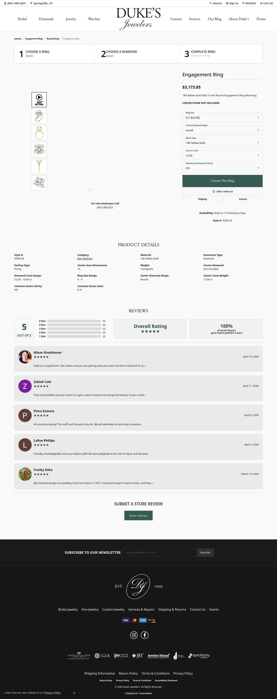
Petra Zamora (44, 411)
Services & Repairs (141, 609)
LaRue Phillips (44, 440)
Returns (243, 199)
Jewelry (71, 19)
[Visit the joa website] (179, 656)
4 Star (42, 324)
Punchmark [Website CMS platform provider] (145, 693)
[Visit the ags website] (79, 656)
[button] (216, 3)
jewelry (17, 38)
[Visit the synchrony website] (199, 656)
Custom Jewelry (113, 609)
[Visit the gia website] (102, 656)
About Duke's (239, 19)
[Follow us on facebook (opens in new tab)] (144, 635)
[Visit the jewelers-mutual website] (159, 656)
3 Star (42, 328)
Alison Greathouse (48, 352)
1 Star (42, 336)
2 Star (42, 332)
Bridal (22, 19)
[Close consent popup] (74, 693)
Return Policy (128, 673)
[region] (104, 141)
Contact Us (197, 609)
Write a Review (138, 515)
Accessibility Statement (166, 680)
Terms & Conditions (156, 673)
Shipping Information (99, 673)
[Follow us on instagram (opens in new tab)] (134, 635)
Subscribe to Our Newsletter (93, 553)
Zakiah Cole (42, 382)
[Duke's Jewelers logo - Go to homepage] (138, 19)
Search (29, 55)
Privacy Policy (183, 673)
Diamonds (46, 19)
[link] (15, 3)
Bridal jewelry (68, 609)
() (104, 321)
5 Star (42, 321)
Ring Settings (53, 38)
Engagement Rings (34, 38)
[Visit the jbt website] (138, 656)
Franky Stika (43, 470)
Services (194, 19)
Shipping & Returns (172, 609)
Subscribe (205, 552)
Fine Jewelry (90, 609)
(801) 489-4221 (105, 207)
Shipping (202, 199)
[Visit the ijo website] (121, 656)
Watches (94, 19)
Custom (176, 19)
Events (261, 19)
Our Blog (214, 19)
